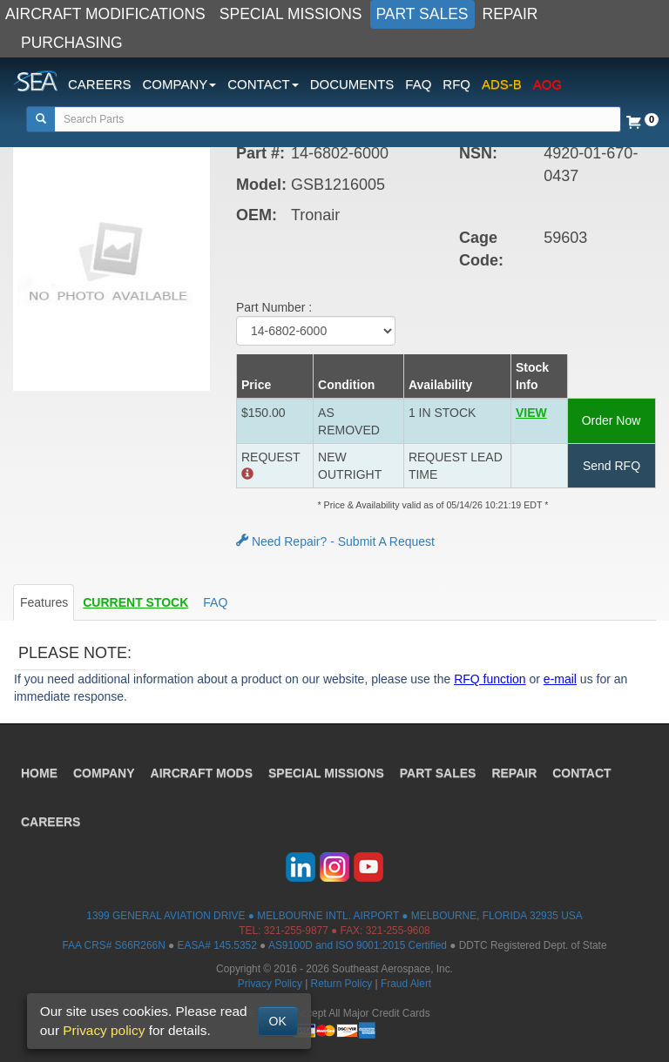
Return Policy (342, 984)
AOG (547, 84)
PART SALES (422, 14)
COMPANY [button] (180, 84)
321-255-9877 (296, 930)
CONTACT (581, 773)
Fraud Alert (406, 984)
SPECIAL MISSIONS (291, 14)
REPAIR (510, 14)
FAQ (418, 84)
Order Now (611, 420)
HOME (39, 773)
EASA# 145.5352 (217, 945)
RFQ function (489, 679)
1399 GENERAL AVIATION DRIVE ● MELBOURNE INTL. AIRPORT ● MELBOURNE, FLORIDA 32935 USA (334, 916)
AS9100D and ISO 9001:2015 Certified (357, 945)
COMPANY (104, 773)
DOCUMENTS (352, 84)
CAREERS (100, 84)
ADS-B (502, 84)
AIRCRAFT (202, 773)
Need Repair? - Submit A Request (335, 541)
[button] (538, 421)
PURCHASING (72, 42)
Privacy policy (104, 1030)
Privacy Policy (270, 984)
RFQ (456, 84)
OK (278, 1021)
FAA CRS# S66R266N (113, 945)
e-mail (560, 679)
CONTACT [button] (262, 84)
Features (44, 602)
